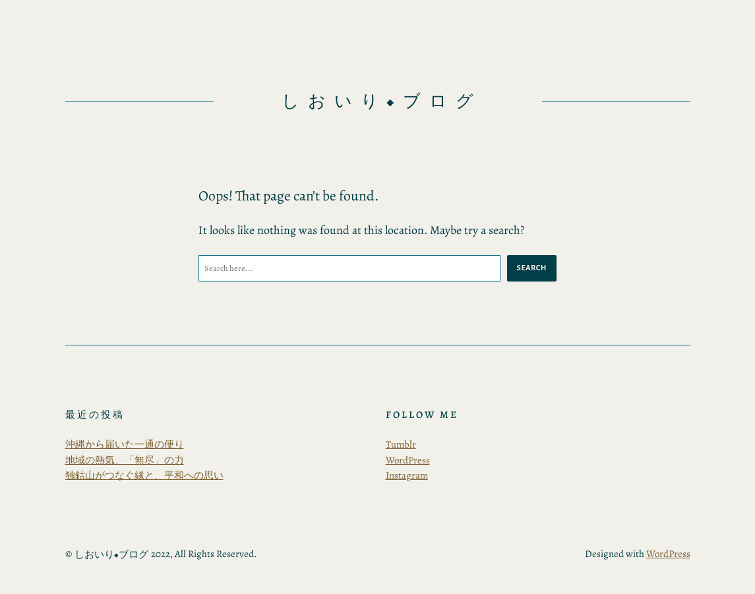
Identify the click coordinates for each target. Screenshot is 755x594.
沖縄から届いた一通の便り (124, 444)
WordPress (408, 460)
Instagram (407, 475)
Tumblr (401, 444)
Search (532, 268)
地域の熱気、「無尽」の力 (124, 460)
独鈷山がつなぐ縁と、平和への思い (144, 475)
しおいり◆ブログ (382, 101)
